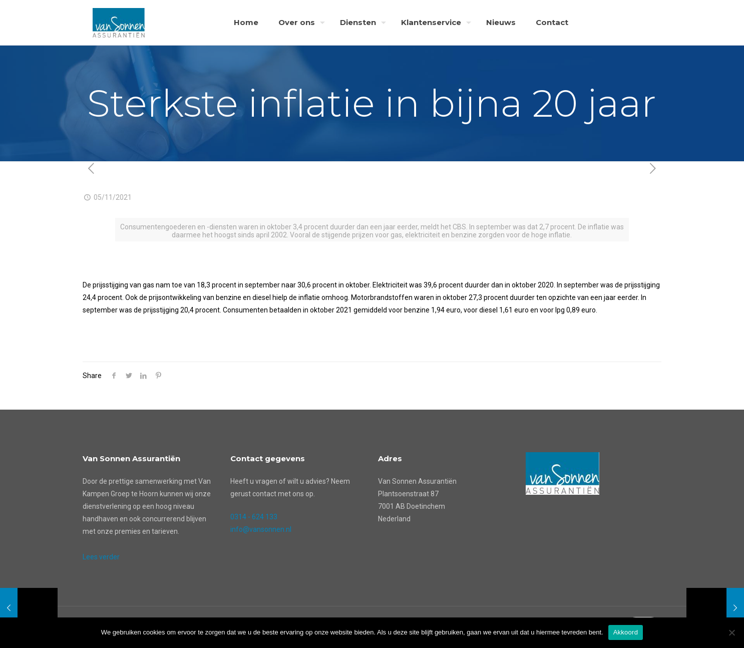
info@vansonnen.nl (260, 529)
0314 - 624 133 (253, 517)
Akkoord (625, 632)
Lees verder (101, 557)
